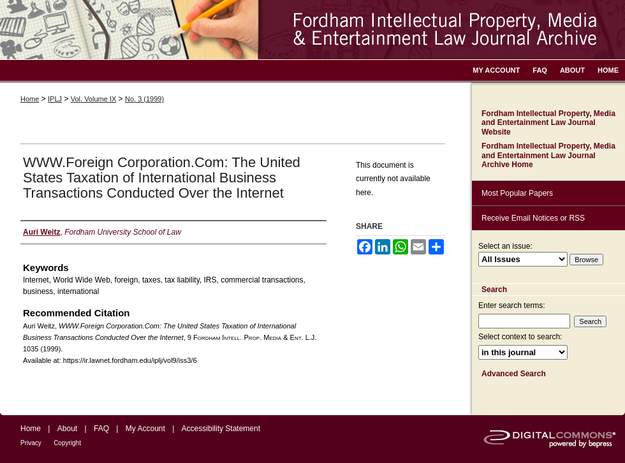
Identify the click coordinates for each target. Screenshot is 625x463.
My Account (145, 428)
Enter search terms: (511, 305)
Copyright (67, 442)
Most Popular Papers (517, 193)
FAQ (101, 428)
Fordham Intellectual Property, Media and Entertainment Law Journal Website (548, 122)
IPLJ (55, 99)
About (67, 428)
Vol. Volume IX (94, 99)
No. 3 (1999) (144, 99)
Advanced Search (514, 373)
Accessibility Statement (221, 428)
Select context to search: (520, 336)
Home (29, 99)
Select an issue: (505, 246)
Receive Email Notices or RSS (533, 218)
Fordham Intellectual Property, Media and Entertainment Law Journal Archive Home (548, 155)
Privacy (30, 442)
